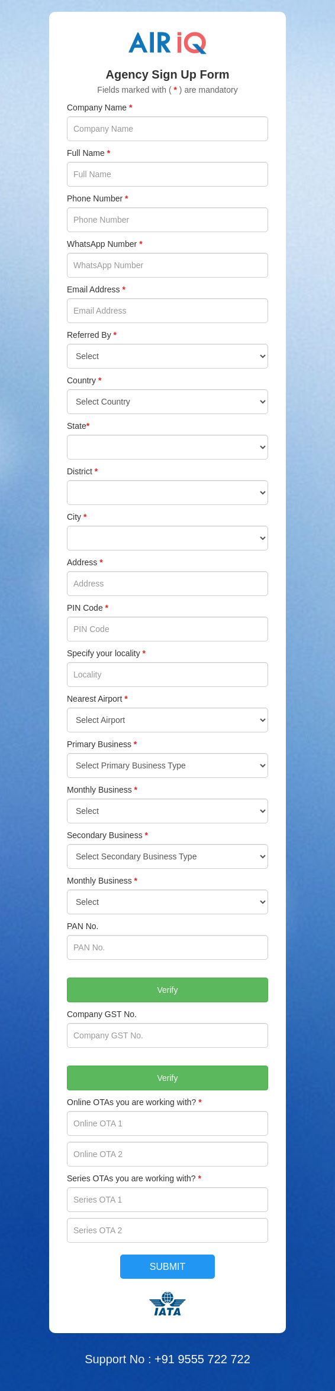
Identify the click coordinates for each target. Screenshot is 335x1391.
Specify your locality (106, 653)
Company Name (100, 107)
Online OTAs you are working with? (134, 1102)
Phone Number (97, 198)
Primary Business (102, 744)
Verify (167, 990)
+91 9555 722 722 (202, 1359)
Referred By (92, 335)
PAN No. (82, 926)
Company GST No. (102, 1014)
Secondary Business (107, 835)
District (82, 471)
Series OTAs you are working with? (134, 1178)
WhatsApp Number (105, 244)
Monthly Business (102, 789)
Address (85, 562)
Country (84, 380)
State (78, 426)
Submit (167, 1267)
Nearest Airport (97, 698)
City (76, 517)
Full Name (88, 153)
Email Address (96, 289)
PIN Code (87, 608)
